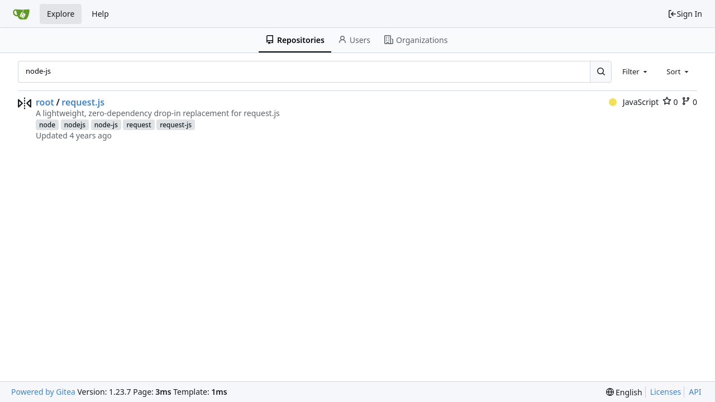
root (45, 102)
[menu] (624, 392)
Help (100, 13)
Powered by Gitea (43, 391)
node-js (106, 125)
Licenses (665, 391)
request (138, 125)
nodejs (74, 125)
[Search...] (600, 71)
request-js (176, 125)
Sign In (685, 13)
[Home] (21, 14)
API (695, 391)
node (47, 125)
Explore (60, 13)
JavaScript (634, 102)
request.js (82, 102)
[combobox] (636, 71)
